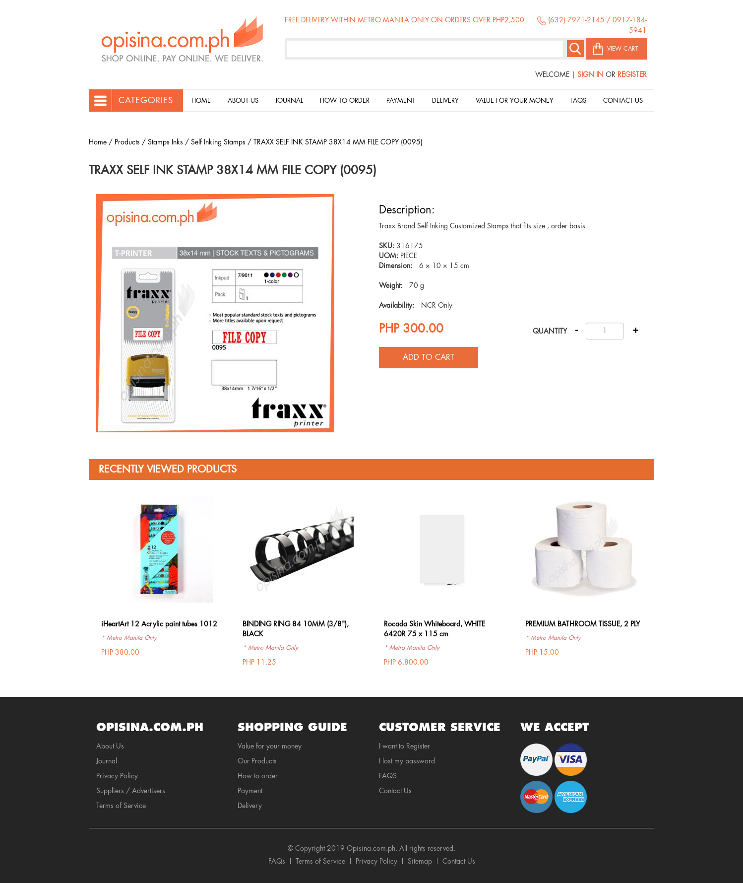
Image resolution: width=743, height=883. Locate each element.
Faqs (578, 100)
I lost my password (407, 760)
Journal (289, 100)
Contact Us (623, 100)
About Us (243, 100)
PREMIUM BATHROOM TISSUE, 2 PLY (582, 623)
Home (201, 100)
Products (127, 141)
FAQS (388, 775)
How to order (345, 100)
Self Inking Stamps (218, 141)
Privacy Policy (117, 775)
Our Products (257, 760)
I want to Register (404, 746)
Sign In (590, 74)
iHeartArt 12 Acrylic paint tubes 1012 (159, 623)
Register (632, 74)
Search (575, 48)
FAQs (276, 861)
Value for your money (515, 100)
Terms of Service (121, 805)
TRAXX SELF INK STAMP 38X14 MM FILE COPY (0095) (338, 141)
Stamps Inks (165, 141)
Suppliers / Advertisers (130, 790)
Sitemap (420, 861)
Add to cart (428, 357)
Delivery (445, 100)
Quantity (550, 331)
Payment (400, 100)
